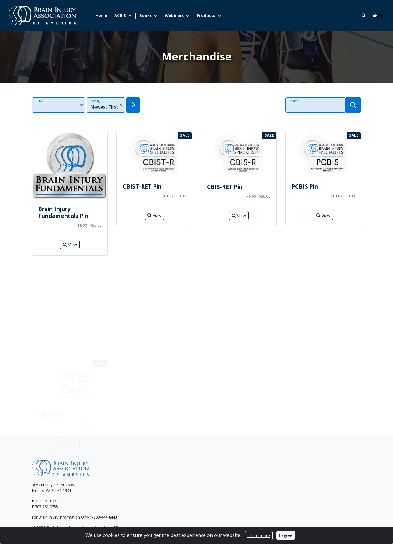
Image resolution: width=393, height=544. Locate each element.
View (70, 245)
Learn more (258, 535)
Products (206, 15)
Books (146, 15)
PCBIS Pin (305, 186)
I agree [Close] (285, 535)
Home (101, 15)
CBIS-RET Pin (224, 187)
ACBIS (120, 15)
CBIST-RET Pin (142, 186)
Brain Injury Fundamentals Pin (63, 212)
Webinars (175, 15)
